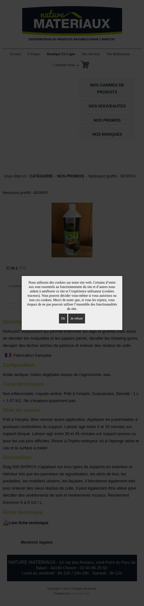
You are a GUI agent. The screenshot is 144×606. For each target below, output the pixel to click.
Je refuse (76, 318)
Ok (63, 318)
